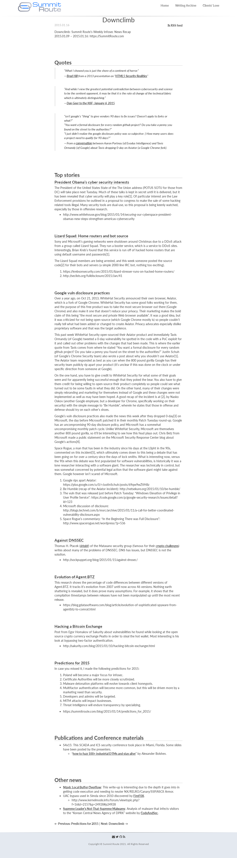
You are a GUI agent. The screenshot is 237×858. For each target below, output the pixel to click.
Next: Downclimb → (114, 823)
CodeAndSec (149, 813)
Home (165, 5)
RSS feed (175, 25)
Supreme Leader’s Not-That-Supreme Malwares (94, 808)
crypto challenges (167, 546)
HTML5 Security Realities (131, 76)
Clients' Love (211, 5)
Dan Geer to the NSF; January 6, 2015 (91, 103)
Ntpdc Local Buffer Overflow (82, 787)
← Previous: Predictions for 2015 (76, 823)
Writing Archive (185, 5)
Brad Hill (72, 76)
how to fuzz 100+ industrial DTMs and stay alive (104, 753)
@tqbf (84, 546)
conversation (84, 143)
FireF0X (138, 796)
